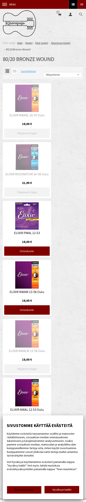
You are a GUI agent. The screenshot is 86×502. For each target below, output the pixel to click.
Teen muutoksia (24, 490)
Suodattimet (28, 71)
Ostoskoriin (22, 180)
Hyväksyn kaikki (62, 489)
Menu (9, 4)
